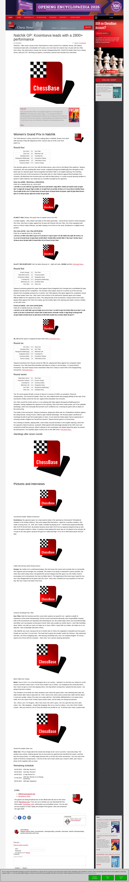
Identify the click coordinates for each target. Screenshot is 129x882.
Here (12, 873)
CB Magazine (41, 17)
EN (70, 28)
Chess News (25, 27)
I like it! (76, 43)
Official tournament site (26, 794)
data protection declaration (89, 873)
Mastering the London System (108, 854)
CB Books (52, 17)
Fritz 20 (23, 109)
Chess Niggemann (76, 820)
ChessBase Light (28, 804)
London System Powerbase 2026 (109, 820)
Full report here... (78, 264)
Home (19, 17)
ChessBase (24, 829)
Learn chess (75, 17)
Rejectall (107, 877)
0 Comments (82, 43)
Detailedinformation (95, 877)
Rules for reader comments (21, 845)
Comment (16, 854)
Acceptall (121, 877)
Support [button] (63, 17)
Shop (10, 17)
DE (68, 28)
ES (72, 28)
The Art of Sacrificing (105, 85)
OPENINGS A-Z (29, 17)
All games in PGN (24, 796)
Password (18, 851)
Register (28, 852)
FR (74, 28)
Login (111, 17)
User (16, 849)
